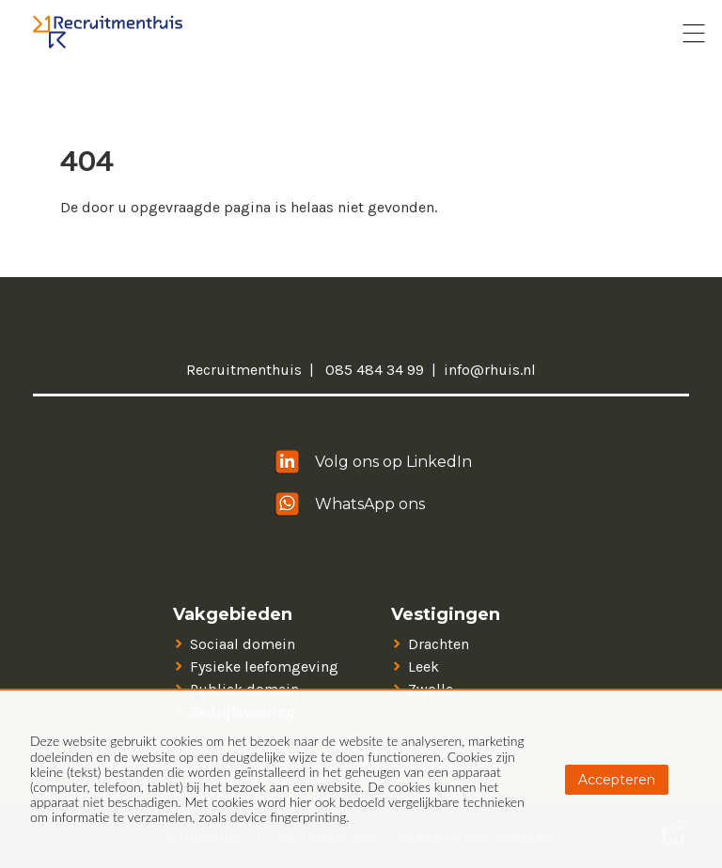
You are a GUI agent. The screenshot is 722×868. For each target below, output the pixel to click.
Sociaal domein (242, 644)
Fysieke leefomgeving (264, 666)
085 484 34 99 (373, 370)
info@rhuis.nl (490, 370)
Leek (423, 666)
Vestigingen (445, 615)
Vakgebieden (232, 615)
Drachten (438, 644)
